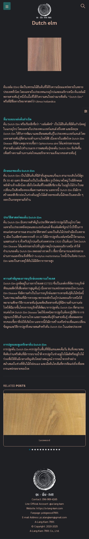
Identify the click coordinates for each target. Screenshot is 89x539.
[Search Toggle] (83, 6)
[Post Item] (44, 414)
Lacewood (44, 440)
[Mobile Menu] (7, 6)
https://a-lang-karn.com (49, 508)
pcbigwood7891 (49, 512)
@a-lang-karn (56, 503)
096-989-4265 (49, 499)
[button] (29, 449)
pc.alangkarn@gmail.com (53, 517)
